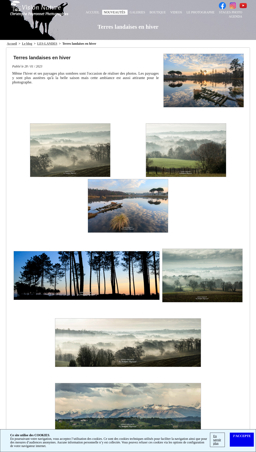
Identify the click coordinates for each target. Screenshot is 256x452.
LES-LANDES (47, 43)
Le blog (27, 43)
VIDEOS (176, 12)
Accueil (12, 43)
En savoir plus (217, 439)
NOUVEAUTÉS (115, 12)
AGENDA (235, 16)
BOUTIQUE (158, 12)
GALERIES (138, 12)
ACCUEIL (93, 12)
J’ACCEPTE (242, 436)
